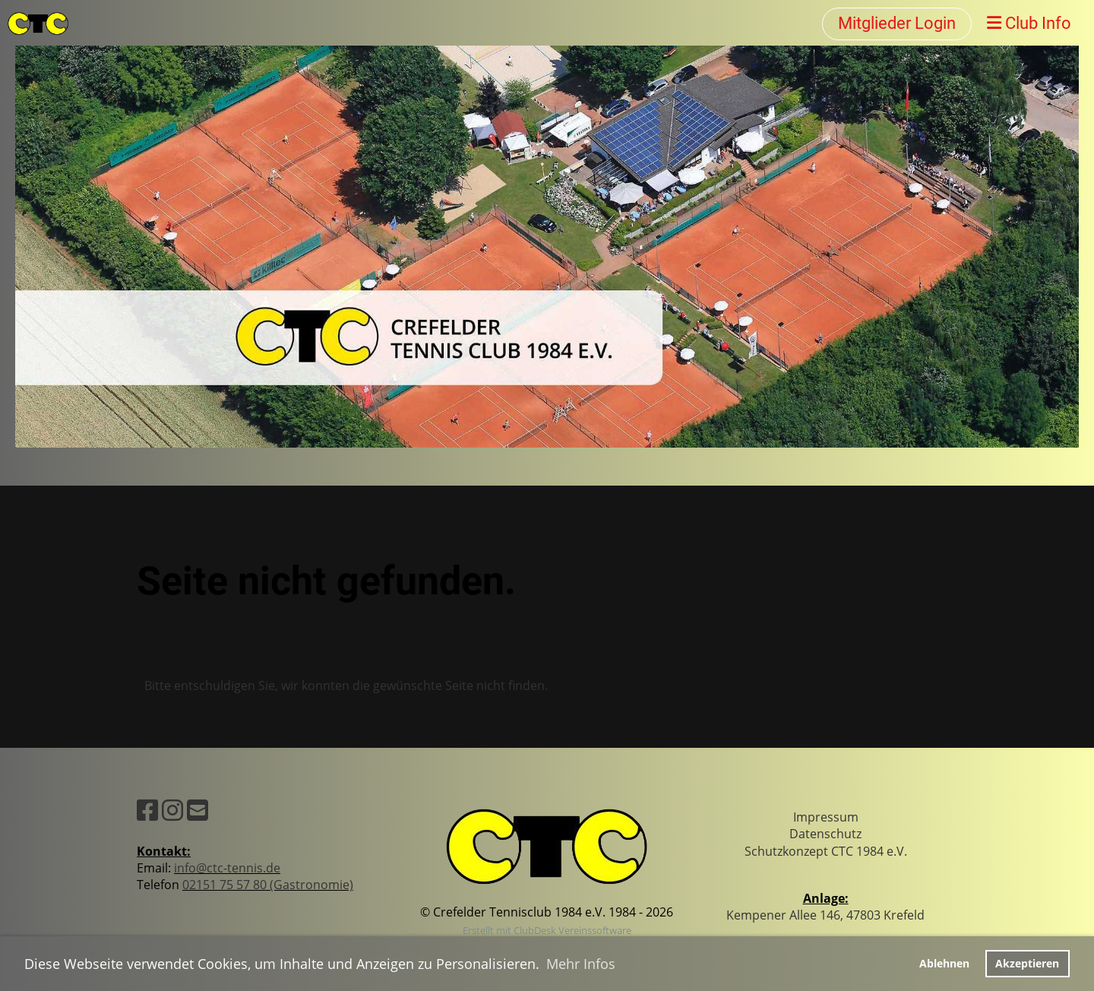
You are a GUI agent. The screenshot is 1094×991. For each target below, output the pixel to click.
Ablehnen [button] (944, 963)
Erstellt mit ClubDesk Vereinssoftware (547, 930)
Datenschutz (825, 833)
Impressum (825, 817)
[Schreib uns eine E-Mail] (197, 809)
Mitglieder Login (897, 23)
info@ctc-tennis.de (227, 868)
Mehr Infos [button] (580, 964)
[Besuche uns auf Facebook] (147, 809)
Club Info (1029, 23)
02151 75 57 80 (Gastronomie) (267, 884)
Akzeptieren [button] (1027, 963)
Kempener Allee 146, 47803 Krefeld (825, 915)
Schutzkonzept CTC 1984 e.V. (826, 851)
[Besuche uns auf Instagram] (172, 809)
